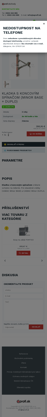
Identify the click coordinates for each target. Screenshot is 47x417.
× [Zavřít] (44, 23)
